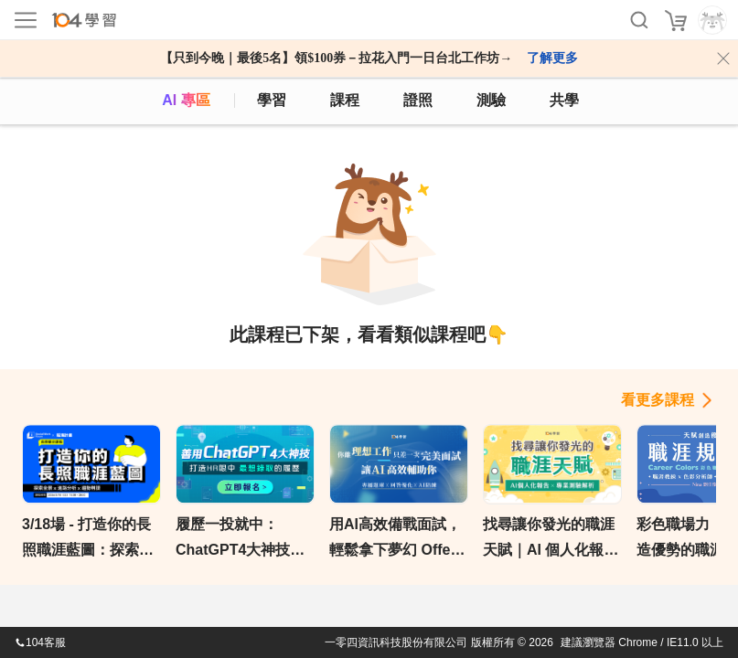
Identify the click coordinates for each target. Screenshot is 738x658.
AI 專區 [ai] (185, 100)
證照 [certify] (418, 100)
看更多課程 (657, 400)
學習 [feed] (271, 100)
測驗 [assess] (491, 100)
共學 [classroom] (564, 100)
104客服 (40, 642)
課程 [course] (344, 100)
